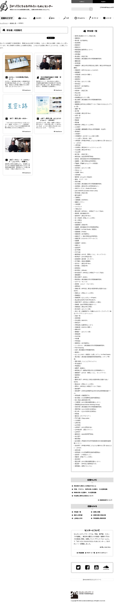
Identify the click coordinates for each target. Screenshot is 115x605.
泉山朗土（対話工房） (82, 56)
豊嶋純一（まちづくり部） (83, 332)
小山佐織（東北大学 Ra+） (83, 150)
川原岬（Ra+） (79, 172)
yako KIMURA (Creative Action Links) (86, 190)
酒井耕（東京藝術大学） (82, 213)
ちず (67, 18)
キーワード (95, 18)
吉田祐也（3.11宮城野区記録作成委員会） (88, 452)
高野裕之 (77, 286)
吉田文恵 (77, 450)
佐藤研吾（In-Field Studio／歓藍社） (86, 229)
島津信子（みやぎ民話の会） (84, 256)
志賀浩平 (77, 247)
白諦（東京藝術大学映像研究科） (85, 350)
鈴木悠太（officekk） (81, 270)
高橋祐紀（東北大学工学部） (84, 306)
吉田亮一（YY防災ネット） (83, 454)
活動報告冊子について (106, 500)
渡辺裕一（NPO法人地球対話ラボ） (86, 463)
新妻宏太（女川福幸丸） (82, 343)
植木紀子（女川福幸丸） (82, 86)
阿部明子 (77, 45)
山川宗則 (77, 425)
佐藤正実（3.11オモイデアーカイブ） (86, 238)
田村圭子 (77, 322)
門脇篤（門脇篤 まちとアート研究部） (87, 163)
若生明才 (77, 459)
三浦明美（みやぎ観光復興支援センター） (88, 402)
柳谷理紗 (77, 438)
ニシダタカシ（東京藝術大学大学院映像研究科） (90, 345)
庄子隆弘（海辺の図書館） (83, 261)
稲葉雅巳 (77, 72)
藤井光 (77, 377)
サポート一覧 (91, 553)
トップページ (4, 23)
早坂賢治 (77, 366)
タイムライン (81, 18)
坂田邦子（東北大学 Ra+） (83, 216)
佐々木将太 (78, 220)
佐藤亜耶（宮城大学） (82, 225)
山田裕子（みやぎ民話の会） (84, 427)
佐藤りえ (77, 245)
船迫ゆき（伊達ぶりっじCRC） (84, 384)
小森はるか (78, 209)
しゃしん (24, 18)
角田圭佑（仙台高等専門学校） (84, 156)
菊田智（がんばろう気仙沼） (84, 177)
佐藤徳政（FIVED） (81, 231)
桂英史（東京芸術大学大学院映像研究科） (88, 159)
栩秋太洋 (77, 329)
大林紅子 (77, 118)
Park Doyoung (79, 347)
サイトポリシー (103, 553)
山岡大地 (77, 423)
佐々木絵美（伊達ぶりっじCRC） (85, 218)
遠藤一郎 (77, 109)
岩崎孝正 (77, 79)
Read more (27, 90)
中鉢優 (77, 338)
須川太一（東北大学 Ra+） (83, 263)
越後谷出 (77, 102)
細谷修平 (77, 388)
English (103, 1)
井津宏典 (77, 63)
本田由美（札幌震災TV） (83, 395)
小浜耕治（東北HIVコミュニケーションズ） (88, 147)
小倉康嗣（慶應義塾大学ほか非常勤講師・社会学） (91, 129)
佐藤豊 (77, 240)
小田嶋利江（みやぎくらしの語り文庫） (87, 136)
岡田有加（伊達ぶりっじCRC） (84, 124)
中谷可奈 (77, 336)
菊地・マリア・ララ (81, 179)
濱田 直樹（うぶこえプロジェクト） (86, 361)
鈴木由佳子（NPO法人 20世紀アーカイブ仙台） (90, 272)
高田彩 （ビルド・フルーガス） (85, 284)
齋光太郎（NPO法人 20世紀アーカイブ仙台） (89, 211)
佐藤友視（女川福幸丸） (82, 234)
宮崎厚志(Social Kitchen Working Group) (87, 404)
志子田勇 (77, 250)
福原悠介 (77, 375)
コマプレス (78, 206)
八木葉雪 (77, 420)
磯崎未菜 (77, 61)
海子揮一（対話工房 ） (82, 154)
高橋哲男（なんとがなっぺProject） (86, 297)
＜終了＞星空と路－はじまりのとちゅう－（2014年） (50, 119)
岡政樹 (77, 120)
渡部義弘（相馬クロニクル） (84, 466)
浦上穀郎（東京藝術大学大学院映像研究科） (89, 99)
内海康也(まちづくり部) (82, 97)
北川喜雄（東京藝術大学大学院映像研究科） (89, 184)
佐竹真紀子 (78, 222)
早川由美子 (78, 363)
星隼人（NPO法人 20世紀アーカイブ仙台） (88, 386)
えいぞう (38, 18)
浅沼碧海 (77, 43)
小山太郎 (77, 152)
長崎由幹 (77, 334)
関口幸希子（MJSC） (81, 277)
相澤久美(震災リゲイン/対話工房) (85, 36)
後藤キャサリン (80, 202)
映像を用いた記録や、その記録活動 (85, 492)
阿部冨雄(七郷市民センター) (83, 49)
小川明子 (77, 127)
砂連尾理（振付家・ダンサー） (84, 259)
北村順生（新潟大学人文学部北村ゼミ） (87, 186)
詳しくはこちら (105, 547)
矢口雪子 (77, 436)
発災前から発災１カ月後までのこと (85, 486)
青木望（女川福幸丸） (82, 40)
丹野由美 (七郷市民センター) (84, 325)
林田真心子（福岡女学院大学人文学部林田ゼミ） (90, 370)
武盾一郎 (77, 316)
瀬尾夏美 (77, 275)
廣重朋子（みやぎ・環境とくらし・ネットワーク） (91, 373)
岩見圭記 (77, 83)
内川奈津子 (78, 88)
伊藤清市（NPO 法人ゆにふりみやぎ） (87, 70)
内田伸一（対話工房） (82, 90)
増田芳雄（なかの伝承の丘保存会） (86, 409)
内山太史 (77, 93)
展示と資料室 (78, 515)
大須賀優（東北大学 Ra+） (83, 113)
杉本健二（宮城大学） (82, 266)
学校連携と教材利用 (99, 518)
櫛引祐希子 (78, 195)
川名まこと (78, 170)
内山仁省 (77, 95)
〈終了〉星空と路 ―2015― (18, 118)
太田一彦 (77, 115)
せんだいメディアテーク (82, 595)
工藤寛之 (77, 197)
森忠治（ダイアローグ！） (83, 416)
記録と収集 (96, 512)
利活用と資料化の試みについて (83, 496)
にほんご (82, 1)
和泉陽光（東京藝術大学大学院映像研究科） (89, 58)
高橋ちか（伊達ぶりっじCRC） (84, 293)
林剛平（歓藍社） (80, 368)
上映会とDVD (78, 518)
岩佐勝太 (77, 77)
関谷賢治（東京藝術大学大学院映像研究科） (89, 279)
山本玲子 (77, 432)
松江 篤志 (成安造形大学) (82, 400)
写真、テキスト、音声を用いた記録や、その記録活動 (90, 489)
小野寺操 (77, 145)
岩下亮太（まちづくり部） (83, 81)
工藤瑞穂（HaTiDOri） (82, 200)
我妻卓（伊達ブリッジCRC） (84, 457)
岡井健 (77, 122)
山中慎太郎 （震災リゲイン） (84, 429)
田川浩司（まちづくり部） (83, 309)
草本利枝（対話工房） (82, 193)
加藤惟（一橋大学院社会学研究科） (86, 161)
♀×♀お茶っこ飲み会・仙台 (83, 138)
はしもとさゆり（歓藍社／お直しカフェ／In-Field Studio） (93, 354)
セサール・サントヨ (81, 281)
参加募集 (81, 553)
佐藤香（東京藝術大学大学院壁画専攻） (87, 227)
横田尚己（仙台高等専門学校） (84, 434)
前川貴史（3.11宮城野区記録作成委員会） (88, 398)
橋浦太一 (77, 352)
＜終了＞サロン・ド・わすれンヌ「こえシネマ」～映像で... (19, 160)
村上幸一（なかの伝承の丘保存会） (86, 411)
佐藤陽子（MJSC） (81, 243)
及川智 (77, 111)
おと (53, 18)
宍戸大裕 (77, 252)
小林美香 (77, 204)
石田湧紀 (77, 54)
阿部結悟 (77, 52)
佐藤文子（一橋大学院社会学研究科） (86, 236)
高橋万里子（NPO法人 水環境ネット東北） (88, 302)
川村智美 (77, 175)
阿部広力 (77, 47)
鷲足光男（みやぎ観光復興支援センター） (88, 461)
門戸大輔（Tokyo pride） (82, 418)
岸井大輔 (77, 181)
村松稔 (77, 413)
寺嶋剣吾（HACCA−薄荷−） (83, 327)
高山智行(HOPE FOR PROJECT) (85, 300)
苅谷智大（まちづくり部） (83, 168)
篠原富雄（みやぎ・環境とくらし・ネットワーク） (91, 254)
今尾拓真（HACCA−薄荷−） (83, 74)
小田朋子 (77, 134)
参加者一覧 (13, 23)
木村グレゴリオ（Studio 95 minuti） (86, 188)
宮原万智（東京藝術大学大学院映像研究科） (89, 407)
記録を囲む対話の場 (99, 515)
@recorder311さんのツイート (92, 579)
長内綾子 (77, 131)
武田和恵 (77, 318)
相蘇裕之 (77, 38)
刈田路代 (77, 165)
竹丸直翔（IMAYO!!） (81, 320)
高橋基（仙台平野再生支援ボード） (86, 304)
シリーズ (108, 18)
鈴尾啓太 (77, 268)
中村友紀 (77, 341)
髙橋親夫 (77, 295)
